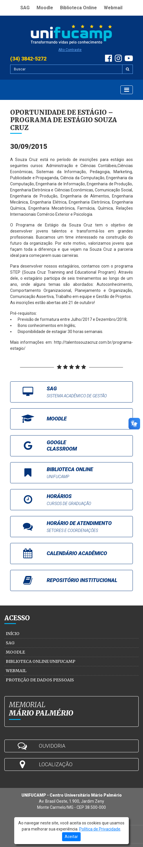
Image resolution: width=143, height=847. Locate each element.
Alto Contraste (70, 50)
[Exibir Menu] (126, 89)
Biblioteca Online (78, 7)
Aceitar (71, 836)
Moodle (45, 7)
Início (12, 633)
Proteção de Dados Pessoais (40, 680)
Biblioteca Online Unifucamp (40, 661)
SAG (25, 7)
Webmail (113, 7)
